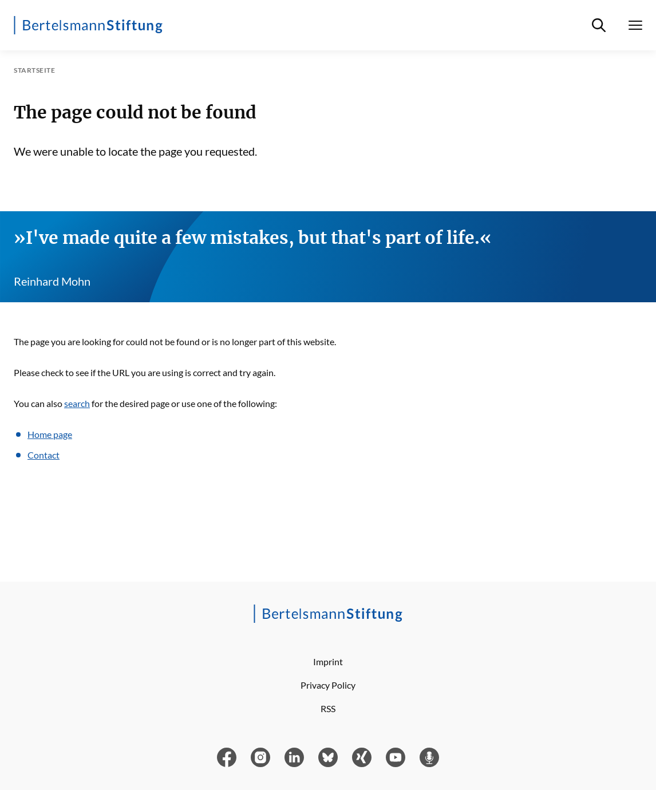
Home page (49, 434)
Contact (43, 454)
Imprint (328, 661)
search (77, 403)
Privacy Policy (328, 685)
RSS (328, 708)
